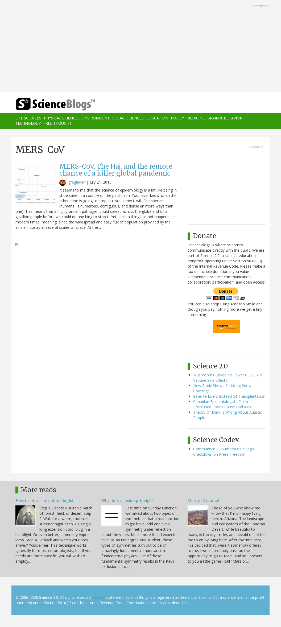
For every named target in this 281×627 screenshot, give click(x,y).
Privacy (99, 597)
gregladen (76, 182)
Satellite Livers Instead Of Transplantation (229, 396)
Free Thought (57, 123)
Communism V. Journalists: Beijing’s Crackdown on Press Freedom (223, 451)
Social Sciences (128, 118)
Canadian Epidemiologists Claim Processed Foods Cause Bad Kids (222, 404)
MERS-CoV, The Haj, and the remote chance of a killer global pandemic (115, 169)
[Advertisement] (140, 46)
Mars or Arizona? (204, 500)
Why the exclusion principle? (127, 500)
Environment (96, 118)
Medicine (196, 118)
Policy (177, 118)
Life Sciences (28, 118)
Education (157, 118)
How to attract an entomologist (44, 500)
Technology (28, 123)
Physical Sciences (62, 118)
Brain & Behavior (224, 118)
